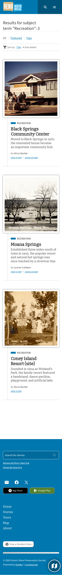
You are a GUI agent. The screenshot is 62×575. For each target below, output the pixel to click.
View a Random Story (18, 544)
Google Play (42, 490)
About (7, 528)
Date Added (30, 47)
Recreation (24, 123)
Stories (8, 512)
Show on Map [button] (31, 157)
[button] (45, 7)
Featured (16, 38)
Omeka (19, 564)
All (4, 38)
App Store (15, 490)
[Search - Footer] (31, 455)
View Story (16, 157)
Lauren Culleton (22, 267)
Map (6, 523)
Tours (7, 517)
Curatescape (31, 564)
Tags (29, 38)
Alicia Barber (21, 153)
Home (7, 506)
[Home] (12, 7)
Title (18, 47)
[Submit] (54, 454)
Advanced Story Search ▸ (16, 462)
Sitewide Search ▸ (12, 467)
